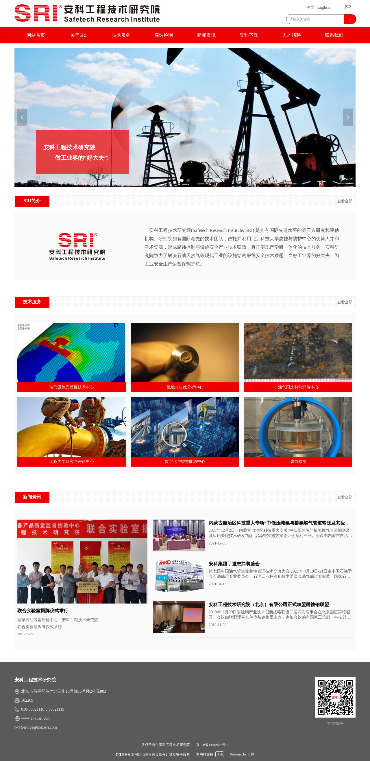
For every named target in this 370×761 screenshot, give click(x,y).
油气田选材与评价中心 (298, 387)
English (323, 7)
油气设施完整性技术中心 (71, 387)
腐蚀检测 (298, 461)
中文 (310, 7)
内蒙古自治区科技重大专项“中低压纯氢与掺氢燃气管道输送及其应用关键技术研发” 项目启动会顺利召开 (279, 523)
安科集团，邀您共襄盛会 (234, 563)
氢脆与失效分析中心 (185, 387)
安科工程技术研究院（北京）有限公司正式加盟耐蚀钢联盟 (269, 604)
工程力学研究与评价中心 (71, 461)
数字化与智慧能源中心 (185, 461)
